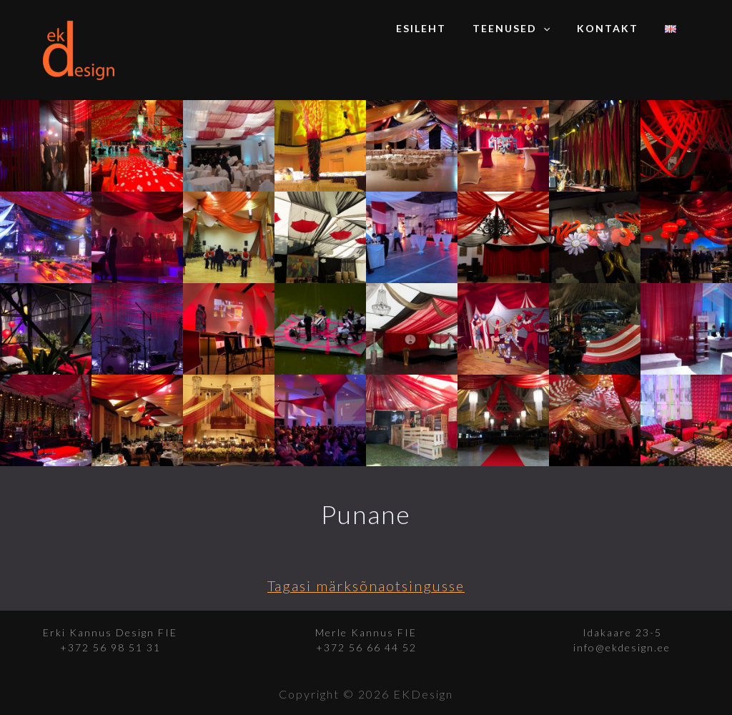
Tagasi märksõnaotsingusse (366, 585)
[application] (559, 28)
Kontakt (617, 28)
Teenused (527, 28)
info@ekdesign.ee (622, 647)
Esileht (444, 28)
